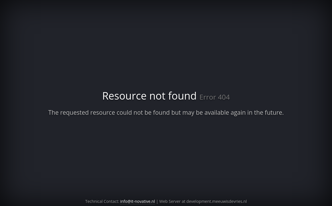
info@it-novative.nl (137, 201)
